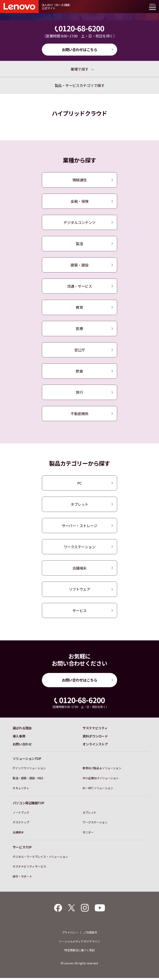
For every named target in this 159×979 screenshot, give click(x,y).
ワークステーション (79, 547)
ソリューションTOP (27, 759)
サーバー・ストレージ (79, 526)
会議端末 (79, 568)
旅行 (79, 392)
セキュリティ (21, 789)
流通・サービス (79, 286)
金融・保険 (79, 201)
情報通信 (79, 180)
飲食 (79, 371)
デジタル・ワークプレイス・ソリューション (40, 858)
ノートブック (21, 813)
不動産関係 (79, 414)
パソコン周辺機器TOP (28, 803)
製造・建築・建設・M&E (28, 779)
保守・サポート (22, 877)
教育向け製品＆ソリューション (102, 769)
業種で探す (79, 69)
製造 (79, 243)
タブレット (79, 504)
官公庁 (79, 350)
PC (79, 483)
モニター (88, 833)
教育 (79, 307)
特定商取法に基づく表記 (79, 951)
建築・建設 (79, 265)
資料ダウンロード (95, 737)
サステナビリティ (95, 729)
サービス (79, 611)
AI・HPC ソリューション (98, 789)
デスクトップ (21, 823)
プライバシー (70, 933)
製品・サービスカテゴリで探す (80, 85)
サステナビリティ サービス (29, 867)
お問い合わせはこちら (79, 49)
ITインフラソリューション (29, 769)
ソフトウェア (79, 590)
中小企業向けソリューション (101, 779)
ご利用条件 (90, 933)
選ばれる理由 (22, 729)
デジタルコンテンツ (79, 222)
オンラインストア (95, 745)
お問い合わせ (22, 745)
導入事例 (19, 737)
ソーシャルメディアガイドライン (79, 942)
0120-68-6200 (79, 28)
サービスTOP (22, 848)
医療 (79, 328)
